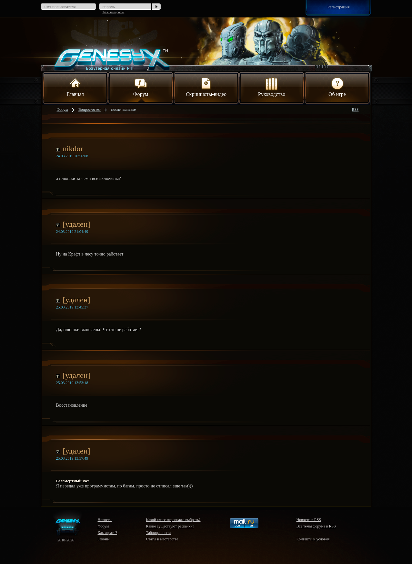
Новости (105, 519)
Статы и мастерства (162, 539)
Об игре (337, 86)
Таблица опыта (158, 532)
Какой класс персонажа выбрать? (173, 519)
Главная (75, 86)
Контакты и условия (313, 539)
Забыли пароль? (114, 12)
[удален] (76, 224)
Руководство (272, 86)
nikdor (73, 148)
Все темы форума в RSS (316, 526)
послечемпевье (123, 109)
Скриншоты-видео (206, 86)
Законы (104, 539)
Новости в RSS (308, 519)
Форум (140, 86)
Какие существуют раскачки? (170, 526)
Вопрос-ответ (89, 109)
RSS (355, 109)
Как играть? (107, 532)
